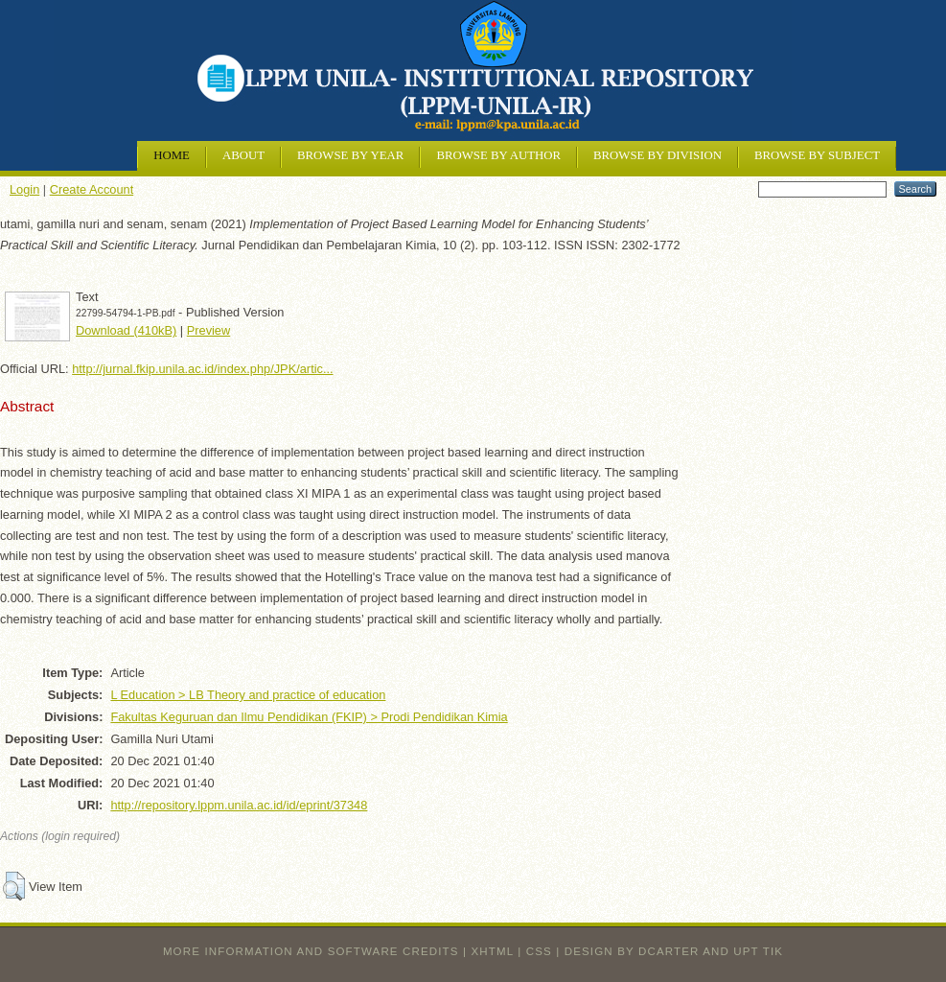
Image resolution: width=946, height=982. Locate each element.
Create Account (92, 189)
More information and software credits (311, 951)
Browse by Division (657, 155)
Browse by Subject (817, 155)
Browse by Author (498, 155)
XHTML (493, 951)
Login (24, 189)
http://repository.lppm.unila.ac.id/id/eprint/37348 (238, 805)
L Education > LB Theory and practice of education (247, 695)
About (243, 155)
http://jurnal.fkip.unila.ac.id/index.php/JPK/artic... (202, 369)
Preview (209, 330)
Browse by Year (350, 155)
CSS (539, 951)
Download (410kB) (126, 330)
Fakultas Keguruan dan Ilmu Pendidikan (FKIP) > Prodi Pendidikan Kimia (308, 717)
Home (171, 155)
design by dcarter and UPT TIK (674, 951)
